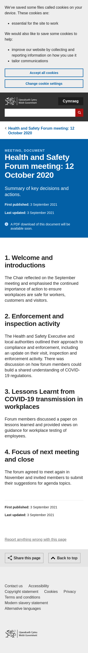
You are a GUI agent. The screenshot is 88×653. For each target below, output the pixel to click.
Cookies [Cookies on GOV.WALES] (51, 592)
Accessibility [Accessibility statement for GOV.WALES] (38, 586)
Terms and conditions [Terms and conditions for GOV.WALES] (22, 597)
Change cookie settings (44, 83)
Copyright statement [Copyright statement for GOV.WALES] (21, 592)
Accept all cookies (44, 73)
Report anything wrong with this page (35, 539)
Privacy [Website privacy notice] (70, 592)
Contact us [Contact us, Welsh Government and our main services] (14, 586)
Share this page (27, 558)
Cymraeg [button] (71, 101)
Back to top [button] (67, 558)
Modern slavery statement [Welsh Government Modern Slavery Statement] (26, 603)
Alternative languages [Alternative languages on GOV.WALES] (23, 608)
